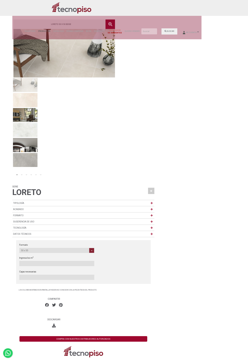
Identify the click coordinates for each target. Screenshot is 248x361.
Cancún (90, 305)
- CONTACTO (132, 332)
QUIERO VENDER (193, 8)
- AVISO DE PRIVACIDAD (138, 337)
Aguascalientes (94, 303)
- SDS (129, 344)
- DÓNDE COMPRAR (136, 329)
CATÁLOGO (123, 8)
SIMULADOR (177, 8)
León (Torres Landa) (97, 311)
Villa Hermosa (94, 326)
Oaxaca (90, 318)
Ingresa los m (185, 77)
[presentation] (6, 250)
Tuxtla (90, 323)
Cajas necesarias (212, 78)
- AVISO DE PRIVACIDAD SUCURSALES (138, 340)
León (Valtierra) (94, 313)
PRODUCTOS (109, 8)
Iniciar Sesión (200, 330)
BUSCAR (211, 8)
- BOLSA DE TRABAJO (137, 334)
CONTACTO (162, 8)
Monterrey (92, 316)
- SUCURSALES (133, 327)
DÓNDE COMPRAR (138, 8)
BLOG (151, 8)
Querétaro (92, 321)
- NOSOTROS (132, 304)
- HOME (130, 301)
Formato (156, 78)
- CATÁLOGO (132, 309)
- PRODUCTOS (133, 306)
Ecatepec (91, 308)
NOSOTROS (96, 8)
